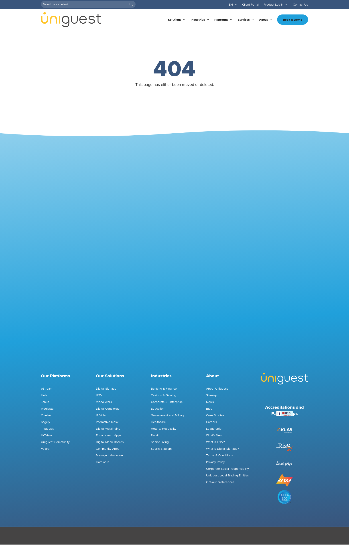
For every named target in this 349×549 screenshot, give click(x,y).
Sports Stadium (161, 448)
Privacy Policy (215, 462)
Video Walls (104, 402)
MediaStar (48, 408)
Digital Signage (106, 388)
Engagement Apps (109, 435)
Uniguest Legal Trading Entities (227, 475)
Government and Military (168, 415)
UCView (46, 435)
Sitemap (211, 395)
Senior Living (160, 442)
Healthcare (158, 422)
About (263, 19)
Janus (45, 402)
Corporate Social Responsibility (227, 468)
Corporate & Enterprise (167, 402)
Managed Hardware (109, 455)
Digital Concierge (108, 408)
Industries (198, 19)
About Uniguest (217, 388)
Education (157, 408)
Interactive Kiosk (107, 422)
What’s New (214, 435)
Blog (209, 408)
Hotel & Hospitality (163, 428)
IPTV (99, 395)
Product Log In (274, 4)
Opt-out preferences (220, 482)
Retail (154, 435)
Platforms (221, 19)
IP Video (101, 415)
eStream (46, 388)
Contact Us (300, 4)
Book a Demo (292, 19)
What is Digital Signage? (222, 448)
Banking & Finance (164, 388)
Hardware (102, 462)
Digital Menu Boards (110, 442)
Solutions (174, 19)
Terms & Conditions (219, 455)
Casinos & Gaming (163, 395)
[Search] (88, 4)
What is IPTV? (215, 442)
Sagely (45, 422)
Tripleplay (47, 428)
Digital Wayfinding (108, 428)
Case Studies (215, 415)
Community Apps (107, 448)
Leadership (213, 428)
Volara (45, 448)
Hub (44, 395)
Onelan (46, 415)
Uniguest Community (55, 442)
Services (244, 19)
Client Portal (250, 4)
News (210, 402)
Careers (211, 422)
